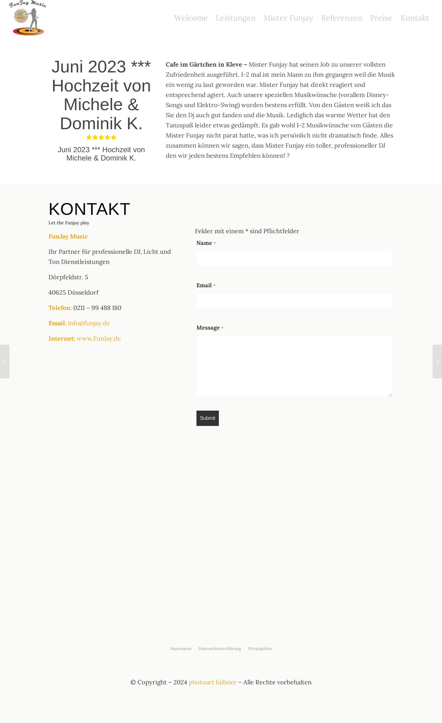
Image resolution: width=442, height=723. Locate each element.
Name (206, 242)
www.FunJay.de (99, 338)
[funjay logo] (28, 18)
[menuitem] (191, 18)
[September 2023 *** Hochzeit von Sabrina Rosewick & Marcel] (437, 361)
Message (209, 327)
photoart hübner (213, 682)
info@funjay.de (89, 323)
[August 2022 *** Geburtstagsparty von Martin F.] (5, 361)
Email (205, 285)
